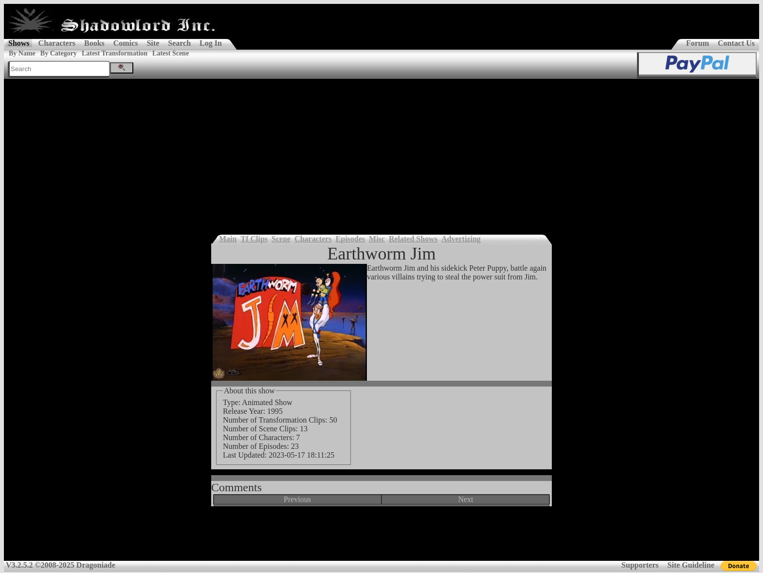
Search (179, 43)
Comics (125, 43)
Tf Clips (254, 239)
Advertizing (461, 239)
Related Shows (413, 239)
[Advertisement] (381, 152)
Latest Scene (170, 53)
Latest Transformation (114, 53)
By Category (58, 53)
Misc (377, 239)
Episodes (350, 239)
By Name (22, 53)
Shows (19, 43)
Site (152, 43)
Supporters (639, 565)
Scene (281, 239)
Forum (697, 43)
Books (94, 43)
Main (227, 239)
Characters (56, 43)
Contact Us (736, 43)
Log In (211, 43)
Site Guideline (691, 565)
